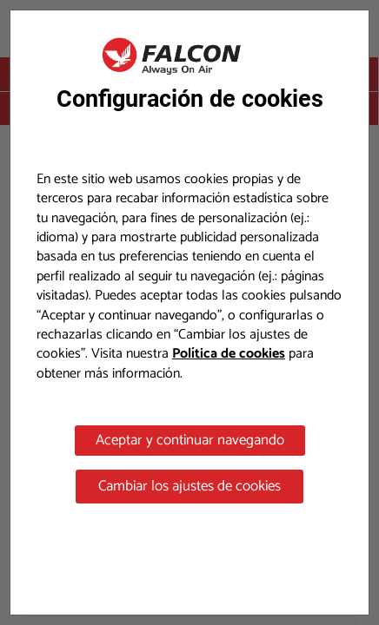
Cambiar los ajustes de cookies (189, 486)
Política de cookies (228, 353)
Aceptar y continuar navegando (190, 440)
